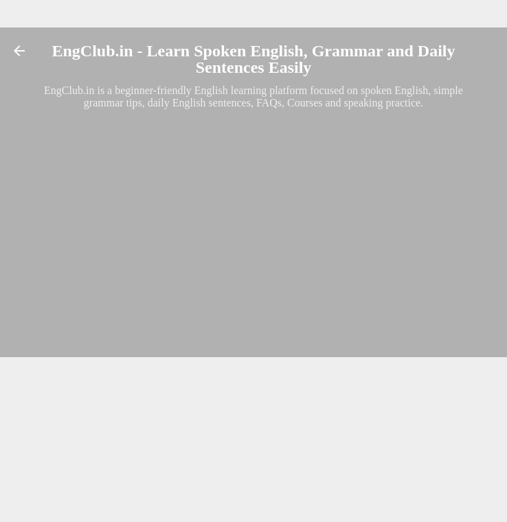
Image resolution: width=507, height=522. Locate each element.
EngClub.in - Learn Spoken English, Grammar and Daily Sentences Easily (253, 59)
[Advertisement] (253, 209)
